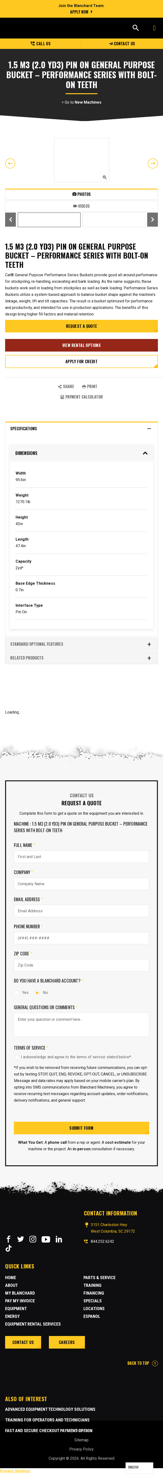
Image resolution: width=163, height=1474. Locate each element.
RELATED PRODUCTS (81, 658)
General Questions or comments (46, 1007)
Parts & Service (99, 1277)
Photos (81, 194)
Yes (21, 992)
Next (153, 163)
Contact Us (122, 43)
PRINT (89, 386)
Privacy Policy (81, 1449)
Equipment (16, 1308)
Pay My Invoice (20, 1300)
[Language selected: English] (139, 1468)
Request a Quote (81, 326)
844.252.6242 (102, 1241)
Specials (92, 1300)
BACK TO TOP (142, 1363)
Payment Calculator (81, 397)
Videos (81, 206)
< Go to (81, 102)
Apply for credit (81, 361)
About (11, 1285)
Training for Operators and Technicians (47, 1419)
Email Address (28, 899)
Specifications (81, 428)
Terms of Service (31, 1047)
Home (10, 1277)
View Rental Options (81, 345)
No (41, 992)
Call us (41, 43)
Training (92, 1285)
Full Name (24, 845)
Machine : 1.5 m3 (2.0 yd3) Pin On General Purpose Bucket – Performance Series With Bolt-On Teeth (81, 827)
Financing (93, 1293)
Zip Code (23, 953)
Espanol (91, 1316)
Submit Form (81, 1128)
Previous (10, 163)
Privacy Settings (15, 1471)
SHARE (66, 386)
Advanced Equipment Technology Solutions (50, 1409)
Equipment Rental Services (33, 1324)
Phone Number (28, 926)
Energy (12, 1316)
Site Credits (82, 1430)
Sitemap (81, 1440)
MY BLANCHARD (20, 1293)
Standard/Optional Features (81, 644)
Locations (94, 1308)
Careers (67, 1342)
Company (23, 872)
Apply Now (79, 12)
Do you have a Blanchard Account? (48, 980)
